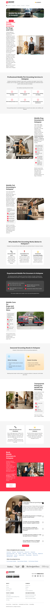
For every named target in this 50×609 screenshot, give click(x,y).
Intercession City (20, 552)
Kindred (19, 553)
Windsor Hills (35, 555)
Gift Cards (8, 590)
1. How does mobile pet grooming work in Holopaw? (33, 503)
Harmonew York (10, 556)
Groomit (8, 5)
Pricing (7, 587)
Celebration (24, 553)
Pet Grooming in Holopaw (11, 561)
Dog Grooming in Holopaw (22, 561)
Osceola (22, 5)
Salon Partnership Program (30, 598)
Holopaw (27, 5)
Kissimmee (9, 552)
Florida (18, 5)
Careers (26, 587)
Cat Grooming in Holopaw (33, 561)
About (7, 585)
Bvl (16, 553)
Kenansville (33, 552)
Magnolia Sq (40, 553)
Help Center (8, 595)
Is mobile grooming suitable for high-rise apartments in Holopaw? (32, 535)
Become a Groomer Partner (30, 595)
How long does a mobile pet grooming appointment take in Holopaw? (30, 529)
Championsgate (29, 555)
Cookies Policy (15, 604)
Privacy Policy (8, 604)
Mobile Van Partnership (30, 596)
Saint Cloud (35, 553)
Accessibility (32, 604)
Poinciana (14, 552)
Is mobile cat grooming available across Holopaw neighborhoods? (31, 522)
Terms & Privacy (9, 598)
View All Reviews (11, 485)
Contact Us (27, 585)
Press (26, 589)
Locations (14, 5)
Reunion (29, 553)
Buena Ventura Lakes (11, 553)
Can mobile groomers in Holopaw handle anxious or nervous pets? (31, 541)
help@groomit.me (40, 573)
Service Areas (9, 589)
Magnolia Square (10, 555)
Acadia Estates (22, 555)
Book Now (11, 20)
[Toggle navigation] (43, 2)
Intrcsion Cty (27, 552)
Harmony (16, 555)
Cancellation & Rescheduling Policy (13, 596)
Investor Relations (29, 590)
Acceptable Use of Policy (23, 604)
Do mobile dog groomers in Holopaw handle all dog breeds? (32, 516)
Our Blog (7, 600)
